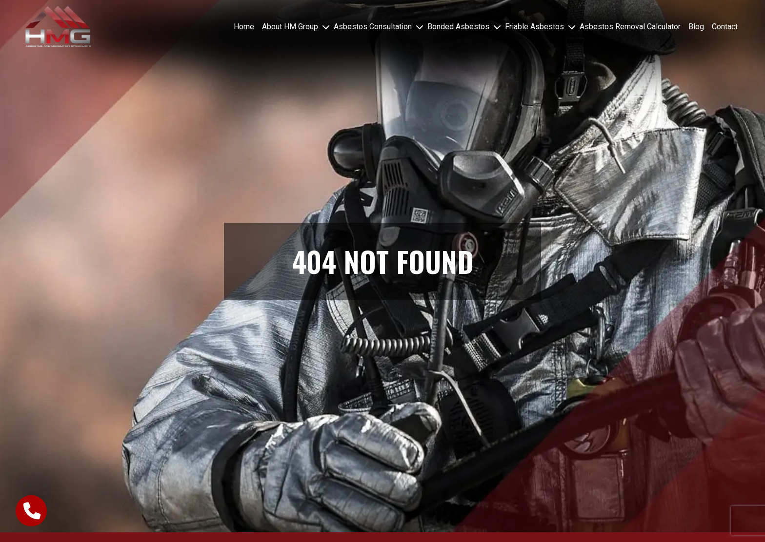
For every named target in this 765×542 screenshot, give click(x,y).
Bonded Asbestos (458, 26)
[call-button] (31, 510)
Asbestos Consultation (373, 26)
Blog (696, 26)
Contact (725, 26)
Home (244, 26)
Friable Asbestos (534, 26)
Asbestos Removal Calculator (630, 26)
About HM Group (290, 26)
